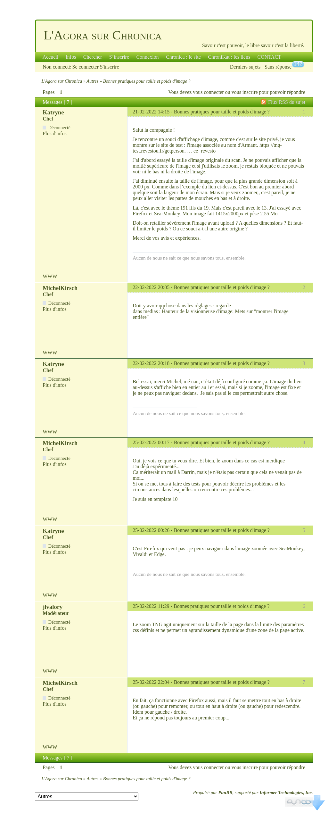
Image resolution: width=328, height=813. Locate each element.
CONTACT (269, 57)
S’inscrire (119, 57)
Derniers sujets (245, 67)
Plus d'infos (54, 133)
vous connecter (208, 92)
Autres (92, 81)
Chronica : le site (183, 57)
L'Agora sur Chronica (103, 35)
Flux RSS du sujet (286, 102)
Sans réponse (278, 67)
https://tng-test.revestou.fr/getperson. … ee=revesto (207, 147)
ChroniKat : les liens (229, 57)
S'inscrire (109, 67)
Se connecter (85, 67)
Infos (71, 57)
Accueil (50, 57)
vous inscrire (245, 92)
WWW (50, 276)
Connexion (147, 57)
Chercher (92, 57)
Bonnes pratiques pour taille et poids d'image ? (222, 111)
